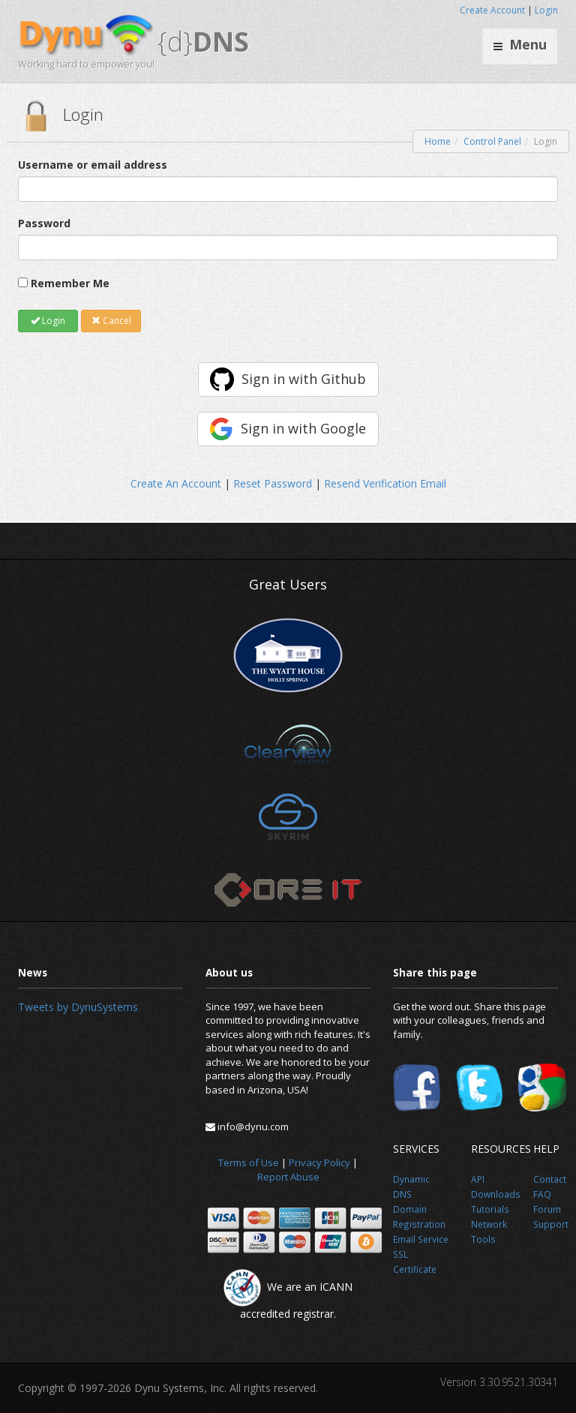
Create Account (492, 10)
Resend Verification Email (385, 483)
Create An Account (175, 483)
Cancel (111, 320)
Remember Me (70, 283)
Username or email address (92, 165)
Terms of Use (248, 1162)
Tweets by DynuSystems (78, 1007)
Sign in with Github (304, 379)
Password (44, 223)
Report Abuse (288, 1177)
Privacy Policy (319, 1162)
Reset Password (272, 483)
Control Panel (492, 141)
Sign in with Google (303, 428)
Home (437, 141)
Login (546, 10)
